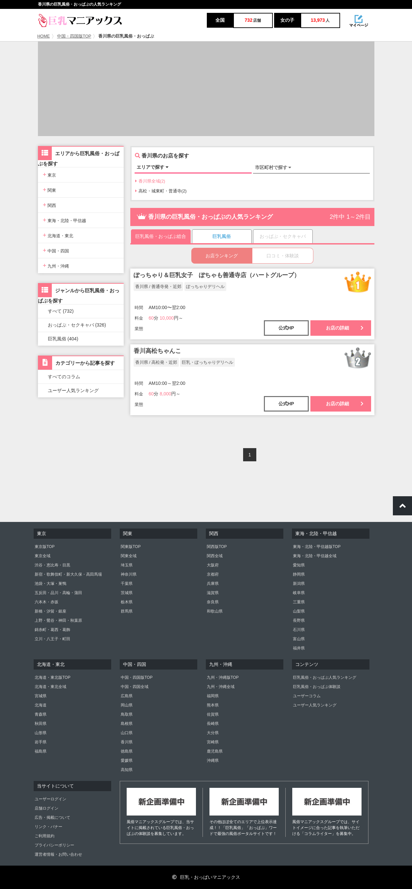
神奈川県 (129, 574)
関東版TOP (131, 546)
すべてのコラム (64, 376)
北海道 (41, 705)
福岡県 (213, 696)
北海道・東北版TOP (52, 677)
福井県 (299, 648)
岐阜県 (299, 592)
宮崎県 (213, 742)
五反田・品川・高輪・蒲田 (58, 592)
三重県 (299, 602)
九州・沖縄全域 (221, 686)
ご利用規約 (44, 836)
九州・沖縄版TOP (222, 677)
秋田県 (41, 723)
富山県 (299, 639)
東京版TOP (44, 546)
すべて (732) (61, 311)
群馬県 (127, 611)
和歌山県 (215, 611)
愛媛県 (127, 760)
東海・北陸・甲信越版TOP (316, 546)
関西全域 (215, 556)
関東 (49, 189)
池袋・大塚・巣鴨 (50, 583)
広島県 (127, 696)
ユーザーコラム (307, 696)
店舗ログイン (46, 808)
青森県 (41, 714)
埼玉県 (127, 565)
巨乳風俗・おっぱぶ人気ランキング (324, 677)
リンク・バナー (48, 826)
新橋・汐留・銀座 (50, 611)
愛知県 (299, 565)
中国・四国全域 (134, 686)
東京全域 (42, 556)
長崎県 (213, 723)
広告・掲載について (52, 817)
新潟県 (299, 583)
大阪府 (213, 565)
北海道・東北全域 (50, 686)
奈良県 (213, 602)
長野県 (299, 620)
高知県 (127, 769)
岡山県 (127, 705)
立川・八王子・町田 (52, 639)
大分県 (213, 733)
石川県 (299, 629)
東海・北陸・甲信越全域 (314, 556)
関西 (49, 204)
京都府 (213, 574)
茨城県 (127, 592)
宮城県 (41, 696)
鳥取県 (127, 714)
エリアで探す (153, 167)
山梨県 (299, 611)
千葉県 (127, 583)
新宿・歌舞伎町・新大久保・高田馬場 (68, 574)
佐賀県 (213, 714)
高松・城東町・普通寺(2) (161, 190)
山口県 (127, 733)
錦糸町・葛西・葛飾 (52, 629)
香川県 (127, 742)
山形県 (41, 733)
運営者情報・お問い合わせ (58, 854)
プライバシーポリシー (54, 845)
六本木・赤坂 (46, 602)
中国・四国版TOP (74, 36)
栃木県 (127, 602)
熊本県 (213, 705)
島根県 (127, 723)
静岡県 (299, 574)
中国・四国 (56, 250)
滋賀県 (213, 592)
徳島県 (127, 751)
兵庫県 (213, 583)
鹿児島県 (215, 751)
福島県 (41, 751)
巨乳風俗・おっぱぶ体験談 (316, 686)
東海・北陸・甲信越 (64, 219)
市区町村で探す (273, 167)
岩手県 (41, 742)
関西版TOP (217, 546)
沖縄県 (213, 760)
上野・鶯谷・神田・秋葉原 (58, 620)
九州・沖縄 (56, 265)
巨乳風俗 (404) (63, 338)
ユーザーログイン (50, 799)
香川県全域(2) (150, 181)
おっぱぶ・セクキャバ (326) (77, 325)
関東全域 (129, 556)
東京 (49, 174)
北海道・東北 (58, 235)
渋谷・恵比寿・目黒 (52, 565)
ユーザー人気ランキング (73, 390)
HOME (43, 36)
